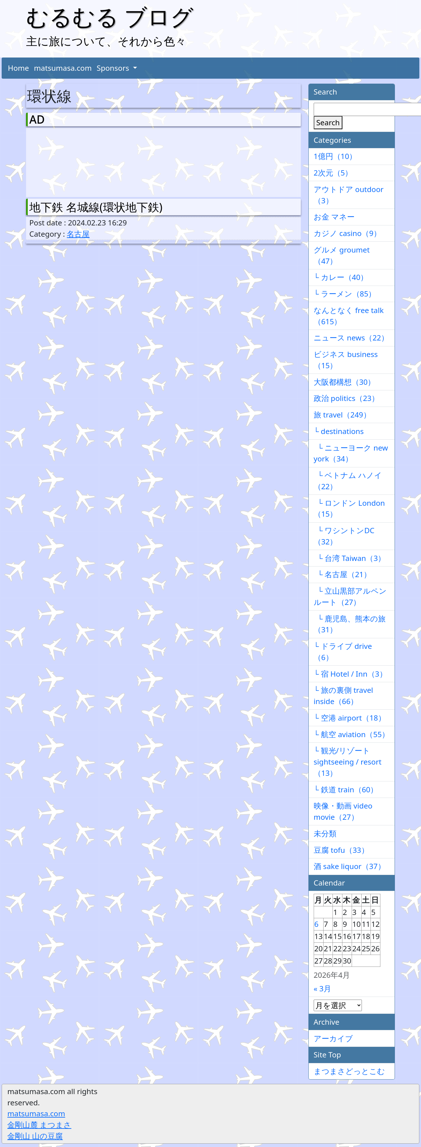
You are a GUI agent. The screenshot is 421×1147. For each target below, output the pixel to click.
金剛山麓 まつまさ (39, 1125)
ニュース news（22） (351, 338)
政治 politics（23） (346, 398)
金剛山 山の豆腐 (35, 1136)
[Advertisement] (64, 161)
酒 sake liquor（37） (349, 866)
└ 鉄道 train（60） (346, 789)
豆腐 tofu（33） (341, 850)
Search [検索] (328, 122)
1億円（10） (335, 156)
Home (18, 68)
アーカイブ (333, 1038)
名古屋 (78, 234)
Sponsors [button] (114, 68)
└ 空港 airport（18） (350, 718)
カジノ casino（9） (347, 233)
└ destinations (339, 431)
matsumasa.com (63, 68)
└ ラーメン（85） (345, 294)
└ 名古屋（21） (342, 574)
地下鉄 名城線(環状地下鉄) (95, 207)
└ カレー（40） (341, 277)
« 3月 (322, 988)
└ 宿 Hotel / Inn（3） (350, 674)
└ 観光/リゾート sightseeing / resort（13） (348, 761)
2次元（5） (333, 173)
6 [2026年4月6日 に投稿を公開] (316, 924)
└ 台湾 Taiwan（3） (350, 558)
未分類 (325, 833)
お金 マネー (334, 217)
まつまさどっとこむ (349, 1071)
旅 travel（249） (342, 415)
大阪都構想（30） (344, 382)
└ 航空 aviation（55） (351, 734)
